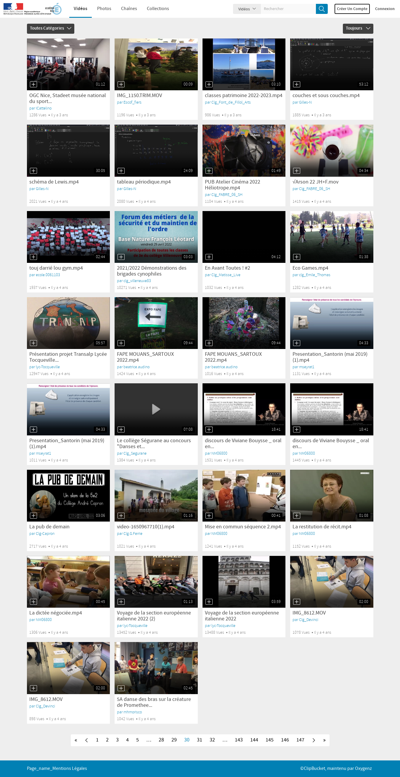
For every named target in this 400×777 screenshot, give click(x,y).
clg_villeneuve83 (137, 280)
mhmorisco (132, 712)
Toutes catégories (50, 28)
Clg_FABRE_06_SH (226, 194)
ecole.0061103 (48, 274)
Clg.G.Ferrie (132, 533)
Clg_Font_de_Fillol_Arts (231, 102)
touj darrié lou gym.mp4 (56, 268)
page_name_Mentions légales (57, 768)
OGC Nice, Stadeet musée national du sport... (67, 98)
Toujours (358, 28)
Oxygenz (363, 768)
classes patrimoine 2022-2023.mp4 (243, 95)
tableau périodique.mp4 (144, 182)
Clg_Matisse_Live (225, 274)
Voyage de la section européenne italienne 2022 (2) (154, 615)
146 (285, 740)
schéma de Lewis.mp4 (54, 182)
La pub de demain (49, 526)
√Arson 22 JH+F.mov (315, 182)
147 (300, 740)
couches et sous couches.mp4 (326, 95)
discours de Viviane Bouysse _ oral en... (243, 443)
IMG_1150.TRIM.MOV (139, 95)
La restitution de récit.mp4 (322, 526)
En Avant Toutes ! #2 (227, 268)
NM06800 (219, 453)
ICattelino (44, 108)
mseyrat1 (306, 366)
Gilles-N (305, 102)
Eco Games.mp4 (310, 268)
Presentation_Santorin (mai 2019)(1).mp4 (330, 357)
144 (254, 740)
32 (212, 740)
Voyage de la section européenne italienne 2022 (242, 615)
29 (174, 740)
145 (270, 740)
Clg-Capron (45, 533)
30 (186, 740)
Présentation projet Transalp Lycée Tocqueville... (68, 357)
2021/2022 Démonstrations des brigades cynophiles (152, 271)
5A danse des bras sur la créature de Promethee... (154, 702)
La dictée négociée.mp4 (55, 613)
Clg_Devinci (308, 619)
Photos (100, 9)
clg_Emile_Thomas (314, 274)
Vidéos (76, 9)
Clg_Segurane (135, 453)
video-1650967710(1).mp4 (145, 526)
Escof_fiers (132, 102)
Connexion (385, 9)
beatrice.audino (136, 366)
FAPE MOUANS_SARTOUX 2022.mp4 (145, 357)
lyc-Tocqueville (48, 366)
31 (199, 740)
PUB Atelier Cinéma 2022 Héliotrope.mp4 (232, 185)
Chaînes (125, 9)
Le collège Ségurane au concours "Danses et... (154, 443)
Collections (154, 9)
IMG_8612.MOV (309, 613)
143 (239, 740)
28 (161, 740)
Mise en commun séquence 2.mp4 (243, 526)
